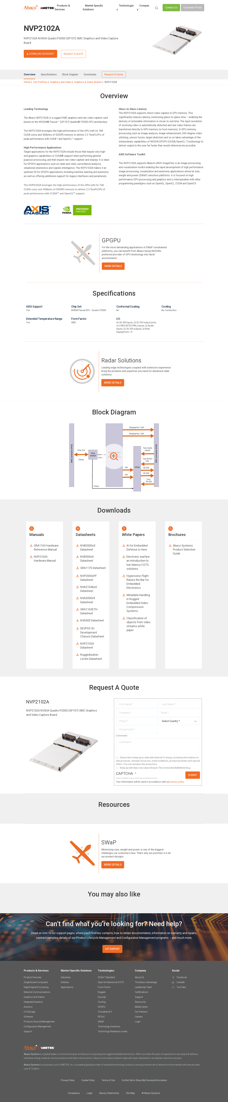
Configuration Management (37, 1026)
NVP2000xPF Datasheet (88, 577)
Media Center (141, 1007)
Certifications (141, 992)
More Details (113, 266)
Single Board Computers (36, 982)
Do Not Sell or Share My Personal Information (144, 1080)
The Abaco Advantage (146, 982)
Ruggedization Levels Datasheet (91, 656)
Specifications (49, 74)
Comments (121, 735)
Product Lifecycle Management (39, 1021)
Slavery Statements (109, 1093)
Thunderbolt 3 (105, 1011)
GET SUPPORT (112, 949)
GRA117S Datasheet (93, 568)
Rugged (101, 992)
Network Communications (37, 992)
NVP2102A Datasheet (87, 645)
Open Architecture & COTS (111, 982)
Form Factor (104, 987)
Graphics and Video (61, 82)
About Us (139, 977)
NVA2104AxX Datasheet (88, 589)
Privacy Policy (68, 1080)
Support (28, 1031)
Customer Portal (193, 7)
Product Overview (32, 977)
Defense (65, 982)
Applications (67, 987)
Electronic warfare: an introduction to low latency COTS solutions (138, 562)
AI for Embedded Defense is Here (137, 547)
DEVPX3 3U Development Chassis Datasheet (92, 632)
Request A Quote (113, 74)
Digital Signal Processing (36, 987)
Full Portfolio (40, 82)
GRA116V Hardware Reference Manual (46, 547)
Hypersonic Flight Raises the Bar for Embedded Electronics (138, 582)
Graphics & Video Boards (88, 82)
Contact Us (171, 7)
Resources (140, 1002)
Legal (89, 1093)
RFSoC (101, 1016)
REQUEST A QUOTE (73, 54)
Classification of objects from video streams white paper (138, 624)
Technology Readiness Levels (112, 1031)
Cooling (102, 1002)
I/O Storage (29, 1011)
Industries (66, 977)
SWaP (101, 1021)
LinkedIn (181, 982)
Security (102, 997)
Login (137, 1021)
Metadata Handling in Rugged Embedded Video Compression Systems (138, 603)
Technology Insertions (109, 1026)
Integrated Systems (33, 1002)
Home (27, 82)
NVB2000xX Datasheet (87, 547)
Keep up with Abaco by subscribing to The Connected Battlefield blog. (155, 768)
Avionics (28, 1007)
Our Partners (141, 1011)
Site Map (130, 1093)
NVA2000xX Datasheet (87, 600)
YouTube (181, 987)
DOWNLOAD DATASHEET (41, 53)
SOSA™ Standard (106, 977)
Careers (139, 1016)
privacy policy (177, 782)
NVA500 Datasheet (92, 620)
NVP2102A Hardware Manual (45, 558)
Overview (29, 74)
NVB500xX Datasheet (87, 558)
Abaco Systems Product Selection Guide (184, 549)
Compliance (74, 1093)
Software (28, 1016)
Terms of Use (108, 1080)
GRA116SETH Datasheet (89, 611)
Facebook (182, 977)
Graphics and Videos (34, 997)
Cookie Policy (88, 1080)
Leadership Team (143, 987)
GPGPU (101, 1007)
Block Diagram (70, 74)
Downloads (90, 74)
